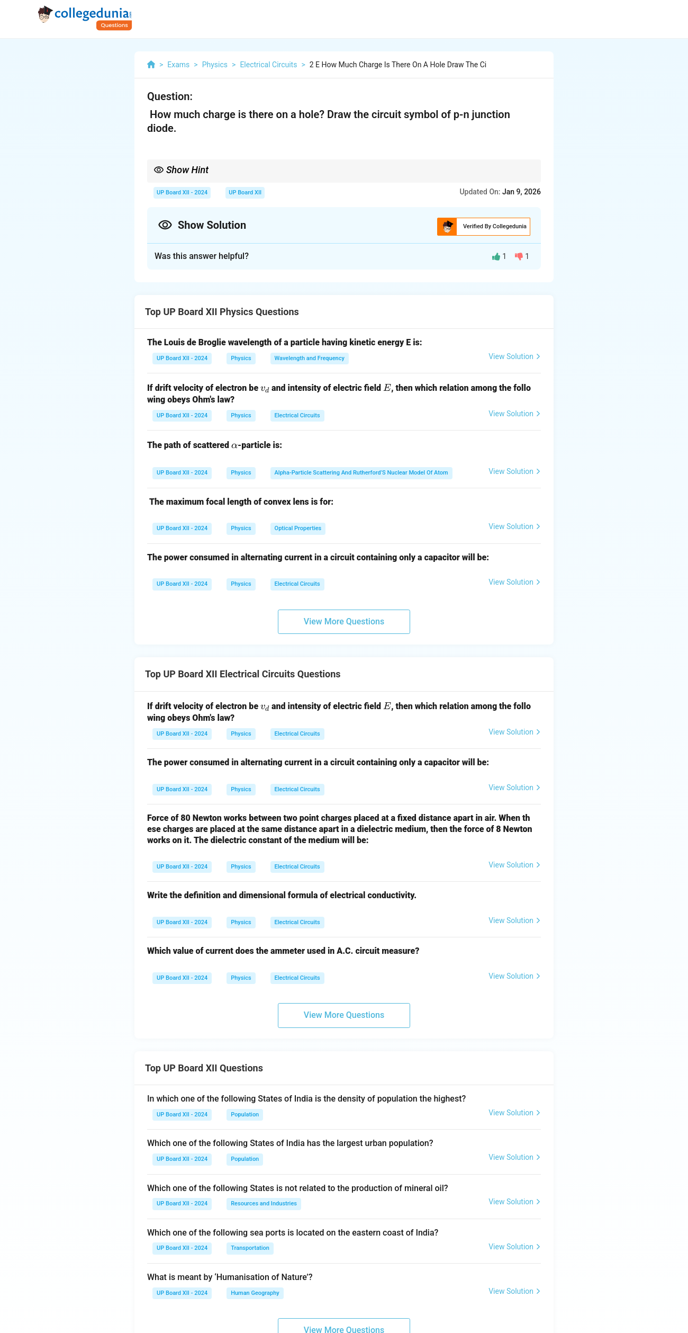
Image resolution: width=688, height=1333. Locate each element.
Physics (241, 358)
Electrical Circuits (297, 415)
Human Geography (255, 1293)
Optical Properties (298, 528)
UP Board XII (245, 192)
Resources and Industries (264, 1203)
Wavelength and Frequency (310, 358)
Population (245, 1114)
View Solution (514, 356)
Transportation (250, 1248)
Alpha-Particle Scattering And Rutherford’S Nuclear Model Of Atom (361, 472)
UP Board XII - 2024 (182, 192)
